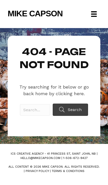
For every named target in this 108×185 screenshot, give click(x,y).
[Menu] (94, 14)
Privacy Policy (37, 171)
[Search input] (35, 110)
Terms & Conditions (68, 171)
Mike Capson (35, 13)
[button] (70, 110)
